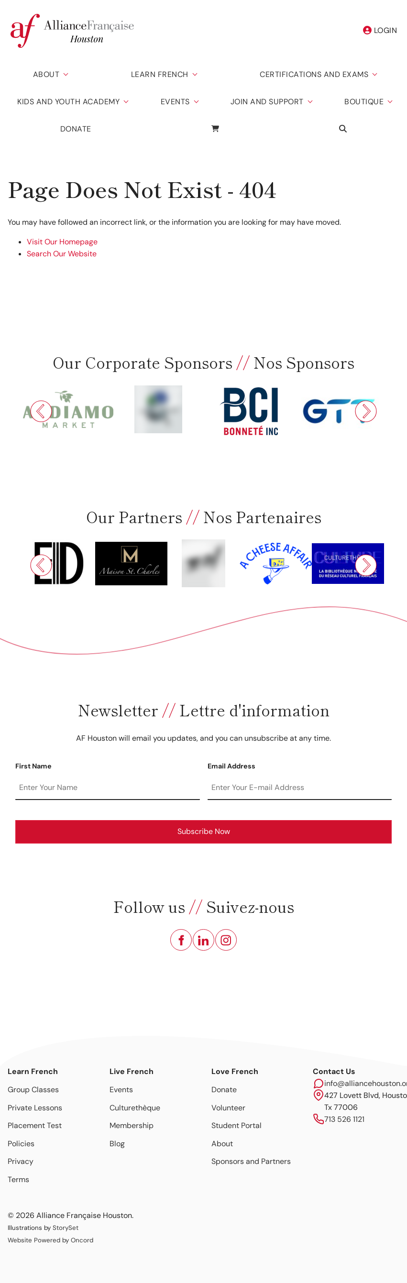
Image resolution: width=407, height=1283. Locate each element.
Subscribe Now (203, 831)
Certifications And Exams (314, 74)
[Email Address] (300, 788)
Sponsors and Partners (251, 1161)
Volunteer (228, 1108)
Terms (18, 1179)
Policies (21, 1144)
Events (175, 102)
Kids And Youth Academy (68, 102)
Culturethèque (135, 1108)
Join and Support (267, 102)
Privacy (20, 1161)
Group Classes (33, 1090)
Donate (75, 129)
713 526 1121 (344, 1119)
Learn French (159, 74)
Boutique (364, 102)
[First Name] (107, 788)
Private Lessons (35, 1108)
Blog (117, 1144)
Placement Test (35, 1125)
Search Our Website (62, 254)
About (46, 74)
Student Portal (236, 1125)
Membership (132, 1125)
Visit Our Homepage (62, 242)
